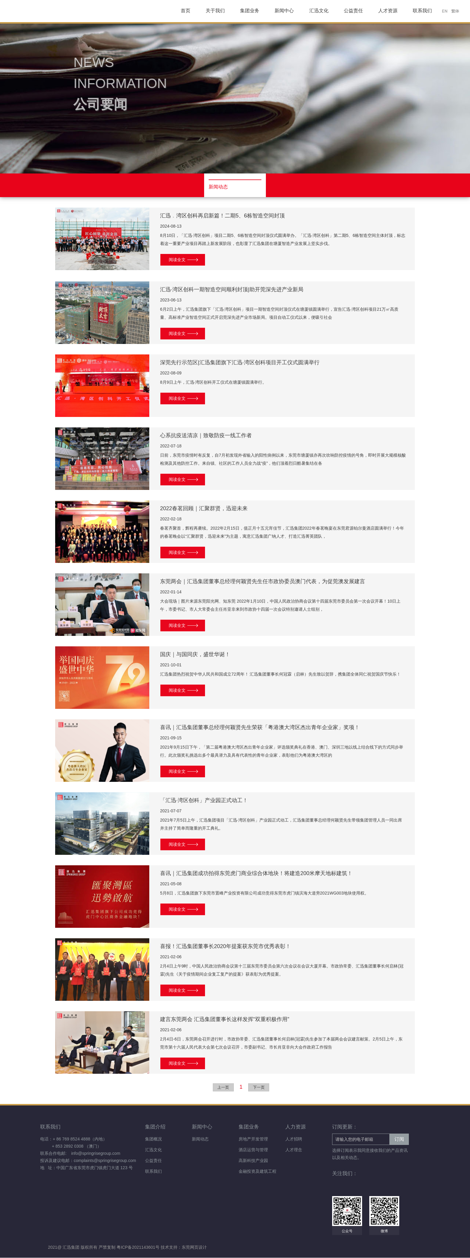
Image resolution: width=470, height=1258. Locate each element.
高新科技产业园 (253, 1160)
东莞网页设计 (194, 1247)
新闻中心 (284, 10)
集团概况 (153, 1139)
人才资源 (387, 10)
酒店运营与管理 (253, 1150)
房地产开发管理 (253, 1139)
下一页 (259, 1087)
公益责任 (353, 10)
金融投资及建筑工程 (257, 1171)
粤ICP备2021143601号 (139, 1247)
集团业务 (249, 10)
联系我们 (422, 10)
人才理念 (293, 1150)
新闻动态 (200, 1139)
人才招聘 (293, 1139)
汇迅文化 (319, 10)
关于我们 (215, 10)
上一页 (223, 1087)
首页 (185, 10)
